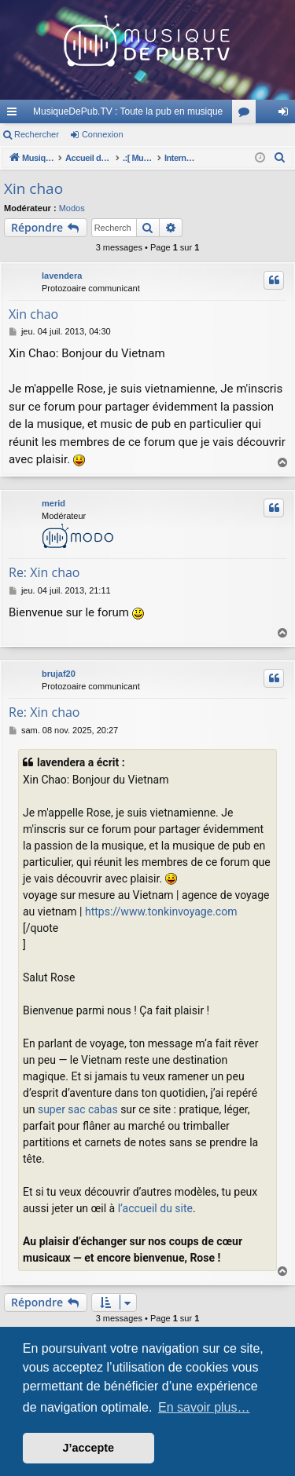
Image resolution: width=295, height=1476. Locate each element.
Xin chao (33, 188)
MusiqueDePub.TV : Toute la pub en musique (128, 111)
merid (53, 503)
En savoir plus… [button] (204, 1407)
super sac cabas (78, 1109)
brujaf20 (59, 673)
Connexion (103, 134)
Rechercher (36, 134)
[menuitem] (280, 157)
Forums (247, 114)
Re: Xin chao (44, 572)
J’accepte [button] (89, 1447)
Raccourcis (15, 114)
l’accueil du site (155, 1208)
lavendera (62, 275)
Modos (72, 208)
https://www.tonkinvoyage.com (161, 911)
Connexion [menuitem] (286, 114)
